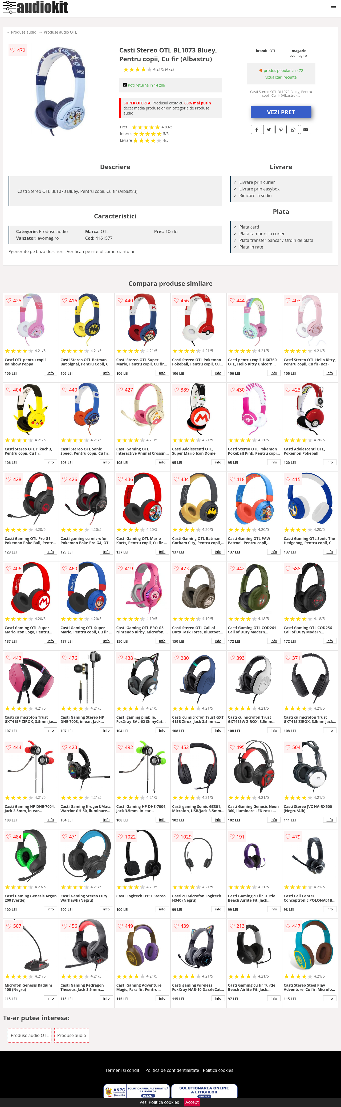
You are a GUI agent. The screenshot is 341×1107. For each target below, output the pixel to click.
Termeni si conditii (123, 1070)
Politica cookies (218, 1070)
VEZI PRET (281, 112)
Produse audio (23, 32)
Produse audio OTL (60, 32)
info (50, 373)
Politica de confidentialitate (172, 1070)
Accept (192, 1102)
